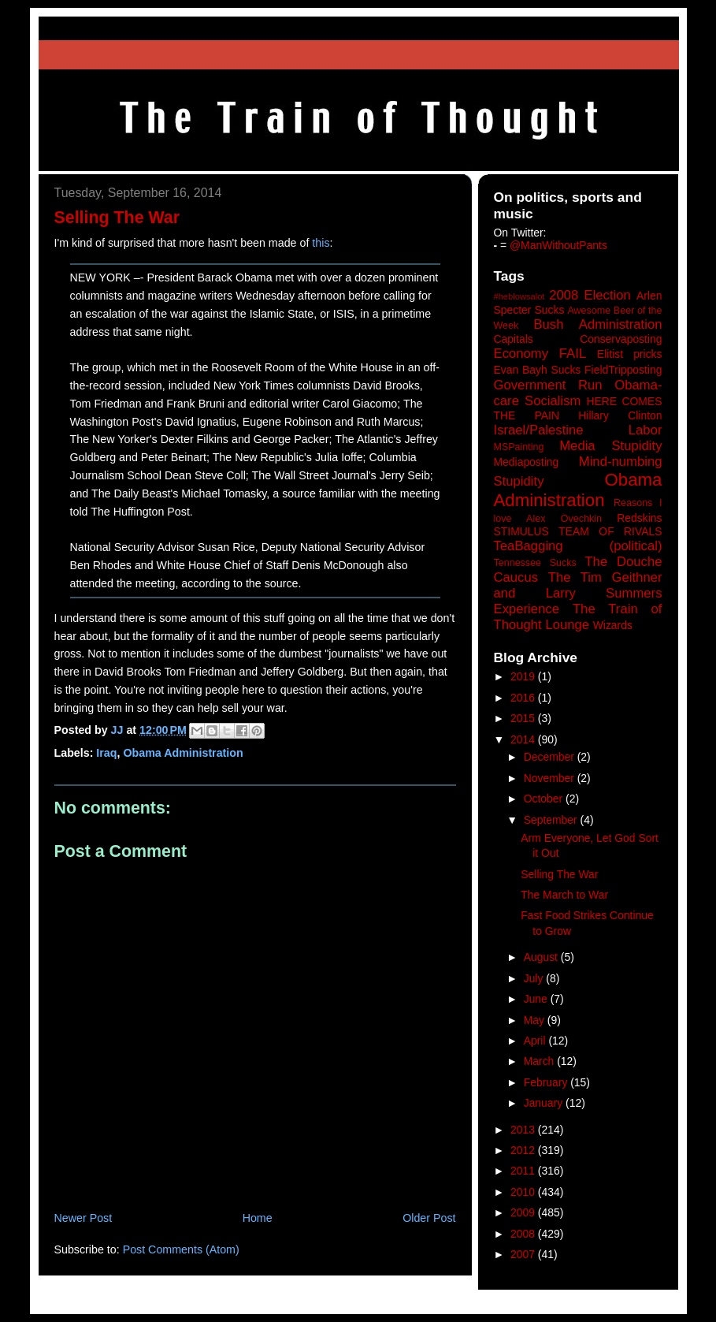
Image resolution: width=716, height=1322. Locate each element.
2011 (524, 1170)
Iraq (106, 753)
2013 (524, 1129)
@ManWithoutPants (558, 245)
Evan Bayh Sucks (537, 369)
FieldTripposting (623, 369)
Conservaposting (621, 339)
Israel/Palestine (539, 430)
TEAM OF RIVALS (610, 531)
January (545, 1103)
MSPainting (519, 446)
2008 (524, 1233)
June (537, 998)
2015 (524, 718)
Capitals (513, 339)
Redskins (639, 518)
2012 (524, 1150)
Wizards (613, 625)
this (320, 242)
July (535, 978)
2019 (524, 676)
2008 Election (590, 295)
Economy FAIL (540, 353)
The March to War (564, 894)
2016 (524, 697)
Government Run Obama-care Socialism (578, 393)
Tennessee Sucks (535, 562)
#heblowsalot (519, 296)
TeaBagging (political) (578, 545)
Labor (645, 430)
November (550, 778)
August (542, 957)
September (552, 820)
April (536, 1040)
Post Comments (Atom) (181, 1249)
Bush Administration (597, 324)
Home (258, 1218)
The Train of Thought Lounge (578, 616)
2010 (524, 1192)
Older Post (429, 1218)
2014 (524, 739)
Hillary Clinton (620, 415)
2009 (524, 1212)
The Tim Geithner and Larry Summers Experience (578, 593)
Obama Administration (183, 753)
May (535, 1020)
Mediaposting (526, 462)
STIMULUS (521, 531)
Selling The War (559, 874)
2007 (524, 1254)
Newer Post (83, 1218)
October (545, 798)
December (550, 756)
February (547, 1082)
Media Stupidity (610, 445)
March (541, 1061)
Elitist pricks (629, 354)
